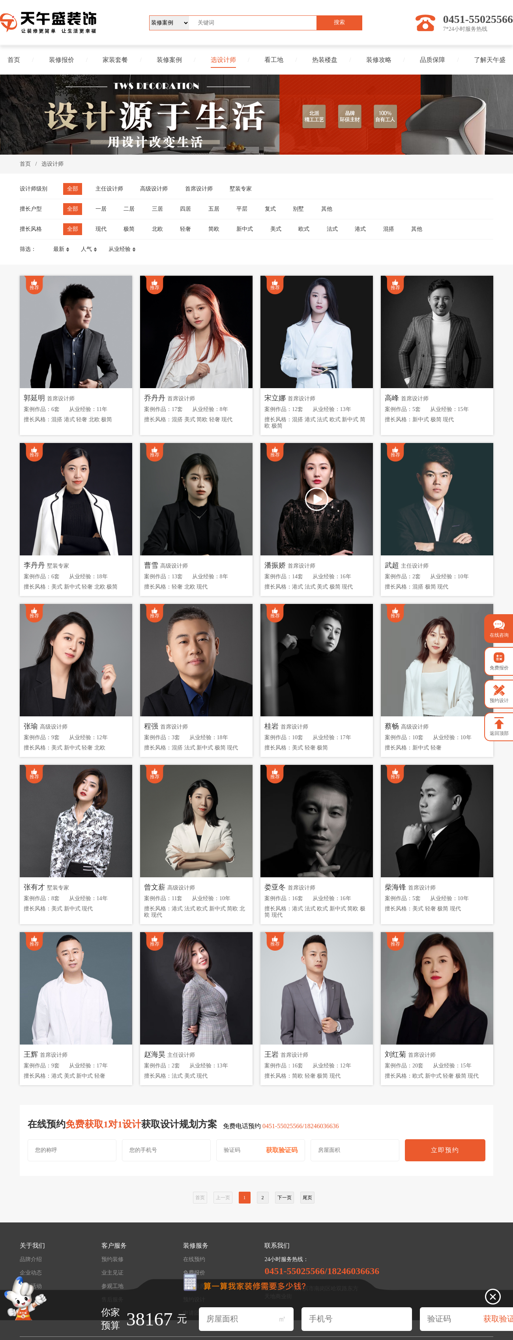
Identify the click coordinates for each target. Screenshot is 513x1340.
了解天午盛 (490, 59)
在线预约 (194, 1259)
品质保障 (432, 59)
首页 (13, 59)
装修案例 (169, 59)
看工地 (273, 59)
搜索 (339, 22)
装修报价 (61, 59)
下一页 (284, 1197)
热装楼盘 (324, 59)
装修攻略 (378, 59)
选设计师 (223, 59)
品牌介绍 (31, 1259)
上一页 (223, 1197)
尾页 (307, 1197)
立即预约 (445, 1150)
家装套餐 (115, 59)
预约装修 (112, 1259)
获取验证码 (282, 1150)
